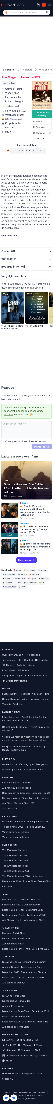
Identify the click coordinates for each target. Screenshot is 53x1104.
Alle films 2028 (10, 808)
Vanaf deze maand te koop (16, 837)
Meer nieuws (25, 560)
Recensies (25, 693)
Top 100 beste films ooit (14, 850)
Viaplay (32, 579)
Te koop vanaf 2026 (12, 826)
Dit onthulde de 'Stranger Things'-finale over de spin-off (25, 729)
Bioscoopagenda (10, 782)
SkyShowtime (9, 587)
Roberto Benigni (14, 101)
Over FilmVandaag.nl (12, 654)
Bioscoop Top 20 (41, 793)
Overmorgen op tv (11, 769)
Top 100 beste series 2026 (16, 876)
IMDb (8, 131)
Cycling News (27, 1073)
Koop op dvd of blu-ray (41, 114)
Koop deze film (13, 123)
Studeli (39, 1073)
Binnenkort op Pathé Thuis (16, 938)
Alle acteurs (24, 69)
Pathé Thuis (30, 570)
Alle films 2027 (27, 803)
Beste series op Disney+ (33, 972)
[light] (38, 4)
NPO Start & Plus (27, 1040)
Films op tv (9, 759)
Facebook (33, 654)
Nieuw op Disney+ (11, 962)
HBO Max (20, 579)
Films (46, 693)
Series (5, 699)
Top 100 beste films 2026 (15, 860)
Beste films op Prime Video (16, 1011)
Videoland (43, 579)
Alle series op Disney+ (13, 982)
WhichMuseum (10, 1073)
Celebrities (18, 704)
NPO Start (34, 574)
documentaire (9, 83)
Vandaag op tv (26, 764)
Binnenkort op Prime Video (16, 1001)
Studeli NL (7, 1078)
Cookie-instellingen (14, 680)
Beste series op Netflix (14, 915)
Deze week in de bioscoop (16, 793)
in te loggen (22, 411)
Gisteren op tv (9, 764)
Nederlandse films (11, 881)
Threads (8, 665)
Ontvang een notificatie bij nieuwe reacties (23, 441)
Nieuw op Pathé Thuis (13, 933)
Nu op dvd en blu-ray (13, 821)
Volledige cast (13, 106)
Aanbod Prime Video (13, 1006)
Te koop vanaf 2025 (37, 821)
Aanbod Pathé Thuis (13, 943)
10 (44, 150)
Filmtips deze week (33, 769)
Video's (25, 699)
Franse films (29, 881)
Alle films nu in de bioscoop (16, 787)
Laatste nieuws (10, 693)
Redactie (21, 665)
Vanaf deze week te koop (15, 832)
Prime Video (9, 574)
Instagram (9, 660)
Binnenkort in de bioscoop (35, 798)
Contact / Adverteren (36, 675)
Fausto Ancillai (13, 97)
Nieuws (31, 665)
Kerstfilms (7, 886)
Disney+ (42, 570)
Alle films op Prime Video (35, 1021)
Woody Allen (12, 93)
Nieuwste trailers (11, 798)
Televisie (6, 704)
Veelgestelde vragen (12, 675)
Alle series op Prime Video (16, 1026)
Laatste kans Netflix (12, 904)
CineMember (30, 583)
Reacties (10, 127)
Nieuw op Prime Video (13, 995)
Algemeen (37, 693)
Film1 (18, 583)
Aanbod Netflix (32, 904)
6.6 (14, 119)
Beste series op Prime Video (16, 1016)
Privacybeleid (9, 670)
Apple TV (7, 579)
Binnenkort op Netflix (32, 899)
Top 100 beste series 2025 (16, 871)
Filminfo (8, 69)
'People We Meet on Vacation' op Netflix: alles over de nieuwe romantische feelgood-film (26, 738)
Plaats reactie (41, 446)
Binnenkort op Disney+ (35, 962)
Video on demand (40, 699)
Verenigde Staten (14, 115)
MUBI (22, 587)
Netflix (17, 570)
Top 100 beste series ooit (15, 865)
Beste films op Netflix (13, 909)
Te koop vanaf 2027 (36, 826)
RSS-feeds (23, 670)
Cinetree (7, 583)
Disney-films (44, 881)
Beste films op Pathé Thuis (16, 948)
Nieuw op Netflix (11, 899)
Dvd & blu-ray (10, 816)
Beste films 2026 (34, 909)
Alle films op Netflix (12, 920)
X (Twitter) (25, 660)
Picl (41, 583)
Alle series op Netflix (35, 920)
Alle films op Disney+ (33, 977)
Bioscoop (15, 699)
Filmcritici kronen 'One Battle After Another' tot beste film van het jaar (25, 719)
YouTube (41, 660)
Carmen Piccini (13, 89)
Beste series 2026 (36, 915)
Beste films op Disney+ (33, 967)
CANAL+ (22, 574)
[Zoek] (47, 12)
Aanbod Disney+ (10, 967)
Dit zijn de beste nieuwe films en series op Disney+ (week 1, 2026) (24, 748)
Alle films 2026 (10, 803)
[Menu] (49, 4)
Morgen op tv (43, 764)
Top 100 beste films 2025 (15, 855)
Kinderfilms (37, 876)
